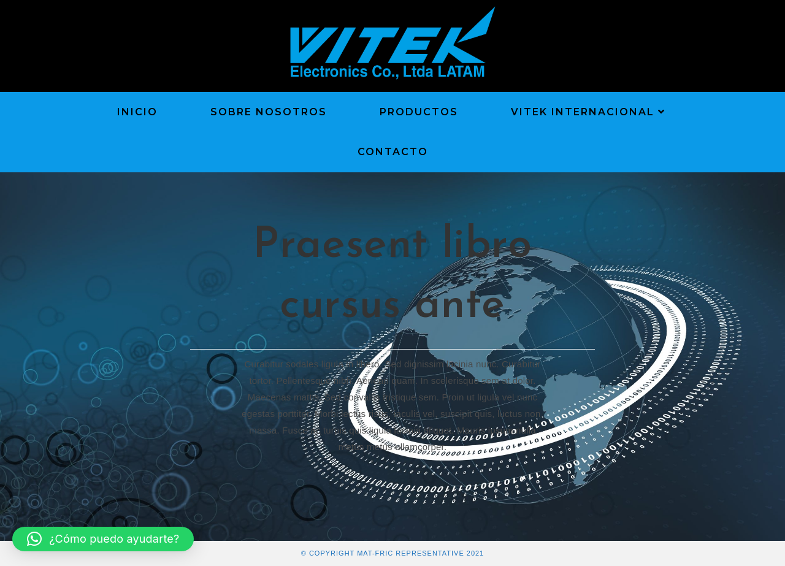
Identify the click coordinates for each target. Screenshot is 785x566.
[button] (103, 539)
